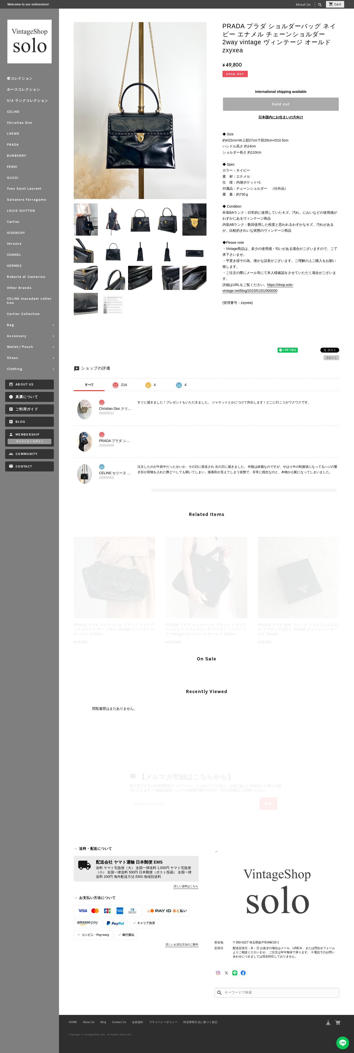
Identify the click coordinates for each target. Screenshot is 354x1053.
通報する (331, 357)
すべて (89, 384)
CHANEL (14, 255)
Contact (23, 466)
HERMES (14, 266)
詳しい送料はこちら (186, 886)
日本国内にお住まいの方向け (280, 117)
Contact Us (119, 1022)
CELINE (13, 112)
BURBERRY (16, 156)
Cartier (13, 222)
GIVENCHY (16, 233)
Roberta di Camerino (26, 277)
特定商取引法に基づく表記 (200, 1022)
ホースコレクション (23, 89)
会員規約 (137, 1022)
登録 (268, 804)
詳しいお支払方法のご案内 (182, 944)
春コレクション (20, 78)
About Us (303, 4)
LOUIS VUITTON (21, 211)
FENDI (12, 167)
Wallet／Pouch (20, 347)
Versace (14, 244)
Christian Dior (20, 123)
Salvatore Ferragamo (26, 200)
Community (26, 454)
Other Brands (19, 288)
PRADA (13, 144)
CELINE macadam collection (29, 301)
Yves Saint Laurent (24, 188)
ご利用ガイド (26, 409)
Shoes (12, 358)
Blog (20, 422)
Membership (27, 434)
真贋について (26, 397)
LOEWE (13, 133)
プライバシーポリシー (163, 1022)
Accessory (16, 336)
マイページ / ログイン (30, 441)
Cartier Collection (23, 314)
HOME (73, 1022)
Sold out (281, 104)
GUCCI (12, 178)
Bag (10, 325)
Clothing (15, 369)
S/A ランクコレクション (27, 101)
